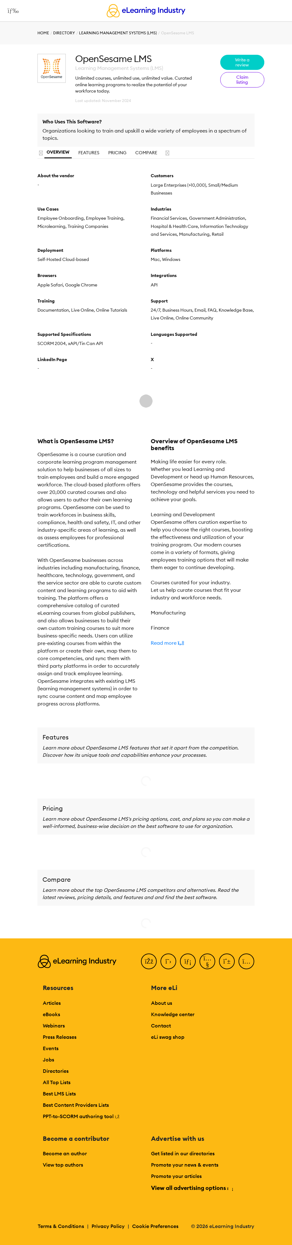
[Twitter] (168, 961)
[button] (203, 643)
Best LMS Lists (59, 1093)
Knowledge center (172, 1014)
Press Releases (59, 1037)
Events (51, 1048)
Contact (161, 1025)
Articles (52, 1003)
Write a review (242, 62)
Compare (146, 153)
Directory (64, 33)
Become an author (65, 1153)
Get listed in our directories (183, 1153)
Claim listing (242, 79)
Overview (58, 152)
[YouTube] (207, 961)
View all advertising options (192, 1187)
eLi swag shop (167, 1037)
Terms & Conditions (61, 1226)
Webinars (54, 1025)
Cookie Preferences (155, 1226)
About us (161, 1003)
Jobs (48, 1059)
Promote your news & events (184, 1165)
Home (43, 33)
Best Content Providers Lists (76, 1105)
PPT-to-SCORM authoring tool (81, 1116)
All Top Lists (56, 1082)
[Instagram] (246, 961)
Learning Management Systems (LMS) (118, 33)
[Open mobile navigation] (11, 10)
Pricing (117, 153)
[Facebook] (149, 961)
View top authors (63, 1165)
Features (88, 153)
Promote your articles (176, 1176)
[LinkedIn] (188, 961)
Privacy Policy (108, 1226)
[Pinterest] (227, 961)
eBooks (51, 1014)
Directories (56, 1071)
